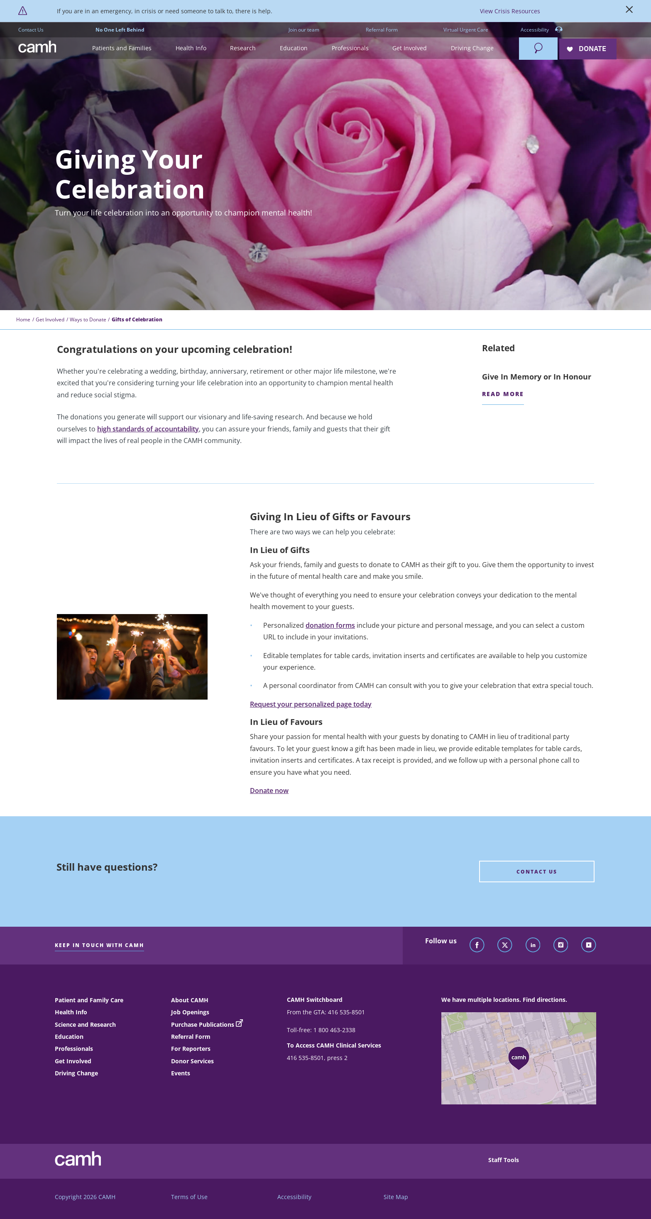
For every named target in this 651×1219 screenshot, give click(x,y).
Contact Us (31, 29)
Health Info (71, 1012)
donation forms (330, 625)
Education (69, 1036)
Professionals (74, 1049)
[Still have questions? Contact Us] (537, 871)
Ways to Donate (88, 319)
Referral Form (382, 29)
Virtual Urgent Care (465, 29)
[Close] (629, 11)
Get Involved (50, 319)
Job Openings (190, 1012)
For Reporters (190, 1049)
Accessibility (542, 30)
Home (23, 319)
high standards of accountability (148, 428)
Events (180, 1073)
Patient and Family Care (89, 1000)
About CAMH (189, 1000)
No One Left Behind (119, 29)
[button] (122, 48)
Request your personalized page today (311, 704)
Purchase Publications (202, 1024)
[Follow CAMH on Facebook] (477, 945)
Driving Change (76, 1073)
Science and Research (85, 1024)
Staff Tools (503, 1160)
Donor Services (192, 1061)
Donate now (269, 790)
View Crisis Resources (510, 11)
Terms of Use (189, 1197)
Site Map (396, 1197)
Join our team (304, 29)
